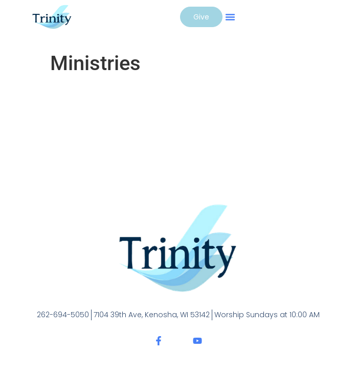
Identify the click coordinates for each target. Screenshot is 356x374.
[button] (230, 17)
